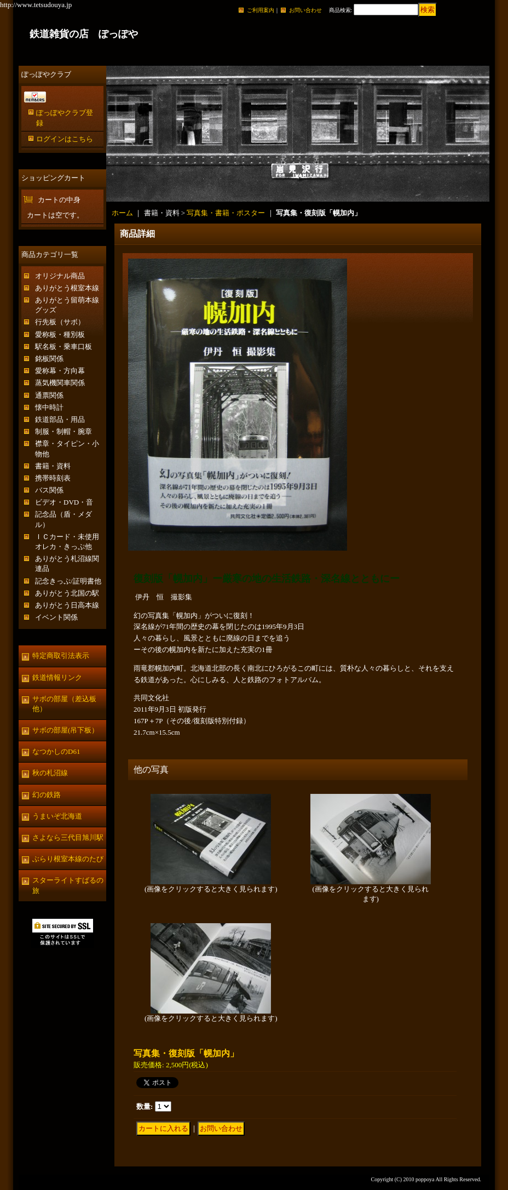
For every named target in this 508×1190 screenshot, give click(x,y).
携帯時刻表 (53, 478)
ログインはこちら (64, 139)
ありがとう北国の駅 (67, 593)
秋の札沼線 (50, 773)
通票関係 (49, 395)
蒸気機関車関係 (60, 383)
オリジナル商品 (60, 276)
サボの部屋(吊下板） (65, 730)
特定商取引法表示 (60, 655)
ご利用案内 (260, 10)
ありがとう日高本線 (67, 605)
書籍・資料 (53, 466)
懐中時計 (49, 407)
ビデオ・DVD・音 (64, 502)
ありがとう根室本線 (67, 288)
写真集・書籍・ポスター (226, 213)
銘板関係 (49, 358)
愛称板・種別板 (60, 334)
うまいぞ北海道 (57, 816)
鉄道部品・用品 (60, 419)
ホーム (122, 213)
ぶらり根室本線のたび (67, 859)
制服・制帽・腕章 (63, 431)
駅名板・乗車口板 (63, 346)
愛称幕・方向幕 (60, 371)
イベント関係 (56, 617)
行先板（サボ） (60, 322)
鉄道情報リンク (57, 677)
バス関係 (49, 490)
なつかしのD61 (56, 751)
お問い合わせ (305, 10)
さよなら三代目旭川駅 (67, 837)
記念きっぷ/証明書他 (68, 581)
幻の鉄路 (46, 795)
